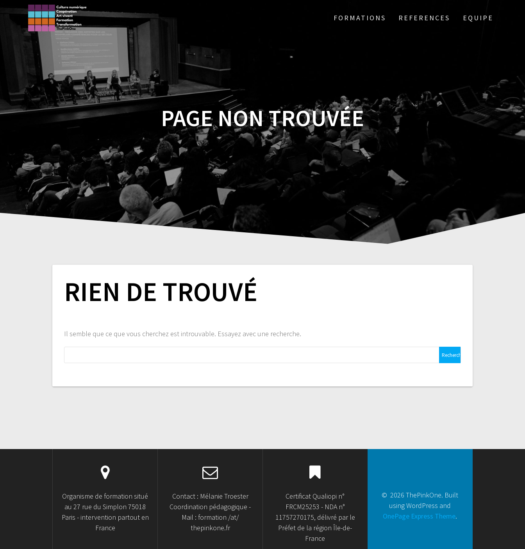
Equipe (478, 17)
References (424, 17)
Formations (360, 17)
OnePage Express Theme (419, 516)
